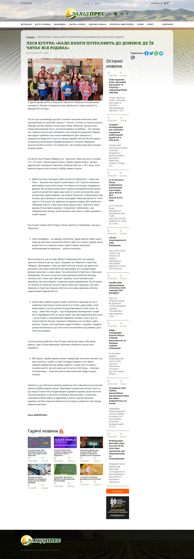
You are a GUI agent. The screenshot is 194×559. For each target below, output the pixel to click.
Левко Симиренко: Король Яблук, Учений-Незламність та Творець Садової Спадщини (117, 339)
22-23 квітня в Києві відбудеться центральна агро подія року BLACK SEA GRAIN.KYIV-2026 (116, 190)
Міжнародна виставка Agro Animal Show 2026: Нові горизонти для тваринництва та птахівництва (117, 450)
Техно (140, 24)
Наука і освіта (77, 24)
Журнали (26, 24)
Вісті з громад (43, 24)
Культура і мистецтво (122, 24)
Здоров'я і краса (97, 24)
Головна (30, 37)
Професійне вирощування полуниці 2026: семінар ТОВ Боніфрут (117, 287)
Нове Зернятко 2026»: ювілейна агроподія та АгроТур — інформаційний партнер (118, 86)
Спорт (150, 24)
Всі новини (118, 491)
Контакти (167, 24)
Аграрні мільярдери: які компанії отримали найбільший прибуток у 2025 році (116, 132)
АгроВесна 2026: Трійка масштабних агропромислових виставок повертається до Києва (119, 396)
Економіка (60, 24)
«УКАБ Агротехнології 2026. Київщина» (117, 241)
